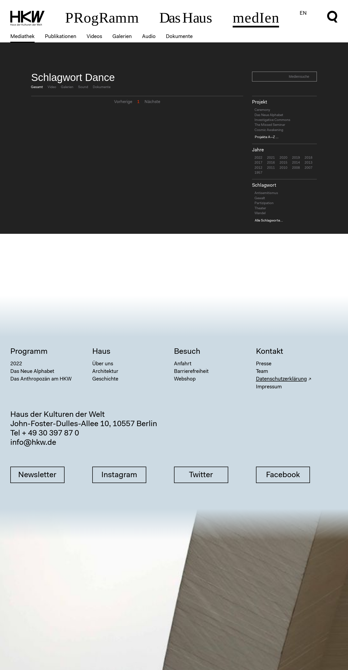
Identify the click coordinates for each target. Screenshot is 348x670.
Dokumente (179, 36)
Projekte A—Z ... (267, 137)
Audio (149, 36)
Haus (101, 352)
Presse (263, 364)
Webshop (185, 379)
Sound (83, 87)
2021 (271, 158)
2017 (258, 163)
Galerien (122, 36)
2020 (283, 158)
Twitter (201, 475)
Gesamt (37, 87)
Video (52, 87)
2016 (271, 163)
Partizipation (264, 203)
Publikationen (60, 36)
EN (303, 13)
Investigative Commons (272, 120)
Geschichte (105, 379)
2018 (308, 158)
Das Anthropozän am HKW (41, 379)
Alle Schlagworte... (269, 221)
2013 (308, 163)
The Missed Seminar (269, 125)
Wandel (260, 213)
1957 (258, 173)
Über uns (102, 364)
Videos (94, 36)
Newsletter (37, 475)
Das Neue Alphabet (268, 115)
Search (312, 76)
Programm (29, 352)
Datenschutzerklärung (281, 379)
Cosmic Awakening (268, 130)
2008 (296, 168)
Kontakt (269, 352)
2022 (258, 158)
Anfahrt (182, 364)
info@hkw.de (33, 443)
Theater (260, 208)
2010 (283, 168)
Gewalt (259, 198)
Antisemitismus (266, 193)
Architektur (105, 371)
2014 (296, 163)
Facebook (283, 475)
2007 (308, 168)
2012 (258, 168)
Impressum (269, 387)
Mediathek (22, 36)
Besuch (187, 352)
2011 (271, 168)
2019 (296, 158)
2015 (283, 163)
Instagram (119, 475)
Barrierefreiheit (191, 371)
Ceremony (262, 110)
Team (262, 371)
